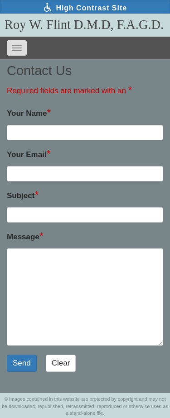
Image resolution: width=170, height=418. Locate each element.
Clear (61, 363)
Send (22, 363)
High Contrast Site (85, 7)
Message (23, 237)
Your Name (27, 113)
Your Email (27, 154)
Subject (20, 195)
